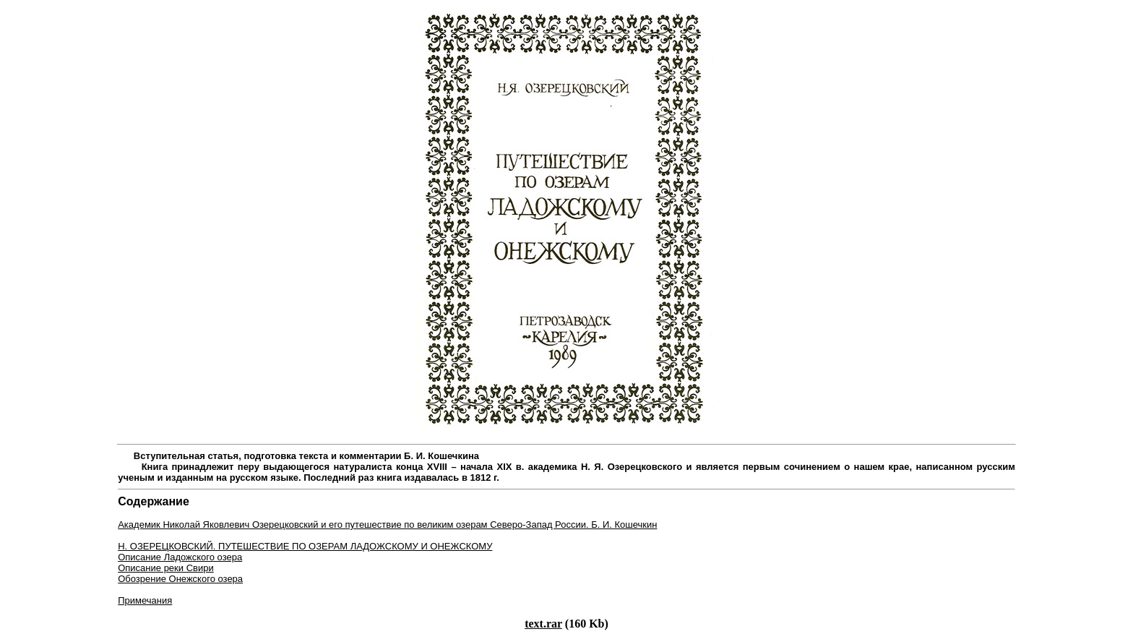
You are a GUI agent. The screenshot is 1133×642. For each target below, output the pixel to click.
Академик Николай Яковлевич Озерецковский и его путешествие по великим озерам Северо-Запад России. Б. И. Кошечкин (387, 524)
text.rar (543, 623)
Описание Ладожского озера (180, 557)
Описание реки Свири (166, 567)
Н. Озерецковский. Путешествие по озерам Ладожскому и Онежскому (305, 546)
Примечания (145, 600)
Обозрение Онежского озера (180, 578)
